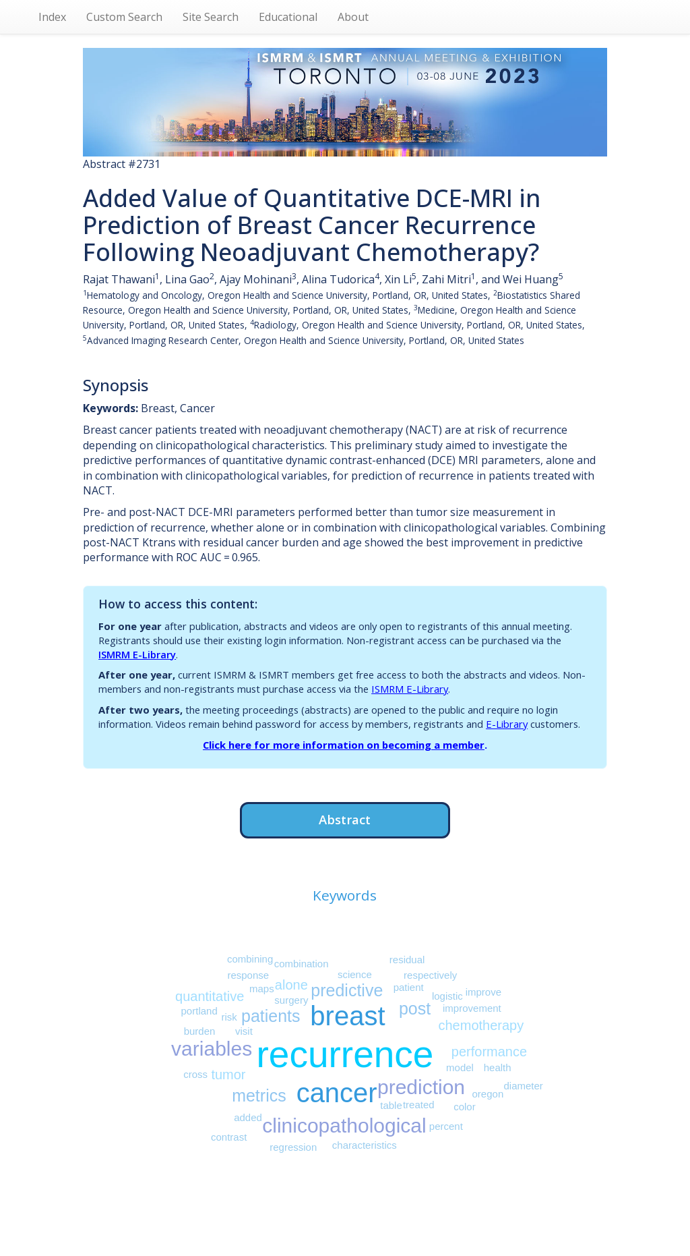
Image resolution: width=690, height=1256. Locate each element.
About (353, 16)
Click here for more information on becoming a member (343, 744)
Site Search (211, 16)
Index (52, 16)
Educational (288, 16)
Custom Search (124, 16)
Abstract (345, 819)
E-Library (507, 724)
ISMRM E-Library (137, 654)
